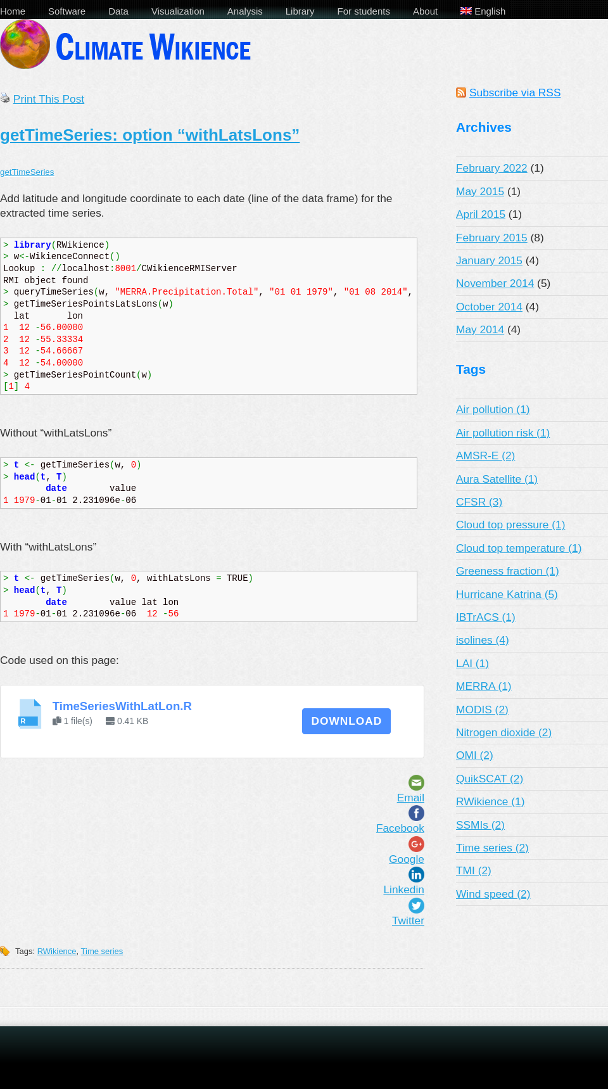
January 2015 (489, 260)
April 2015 (480, 214)
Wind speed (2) (493, 894)
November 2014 (495, 283)
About (425, 11)
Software (67, 11)
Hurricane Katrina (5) (507, 594)
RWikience (57, 951)
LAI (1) (472, 663)
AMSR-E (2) (485, 455)
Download (346, 721)
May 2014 (480, 329)
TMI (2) (473, 870)
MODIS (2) (482, 709)
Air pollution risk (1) (503, 432)
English (482, 11)
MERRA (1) (484, 686)
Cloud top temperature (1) (518, 548)
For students (364, 11)
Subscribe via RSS (514, 92)
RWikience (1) (490, 801)
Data (118, 11)
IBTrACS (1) (486, 617)
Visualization (178, 11)
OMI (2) (474, 755)
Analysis (245, 11)
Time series (102, 951)
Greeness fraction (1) (507, 570)
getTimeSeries (27, 172)
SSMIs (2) (480, 824)
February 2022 (492, 168)
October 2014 (489, 306)
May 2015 (480, 191)
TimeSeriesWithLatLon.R (122, 706)
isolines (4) (482, 640)
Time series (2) (492, 847)
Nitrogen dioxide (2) (504, 732)
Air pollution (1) (493, 409)
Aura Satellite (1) (497, 479)
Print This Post (48, 98)
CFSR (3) (479, 501)
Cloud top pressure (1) (510, 524)
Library (300, 11)
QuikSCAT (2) (489, 778)
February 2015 (492, 237)
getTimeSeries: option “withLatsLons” (150, 134)
